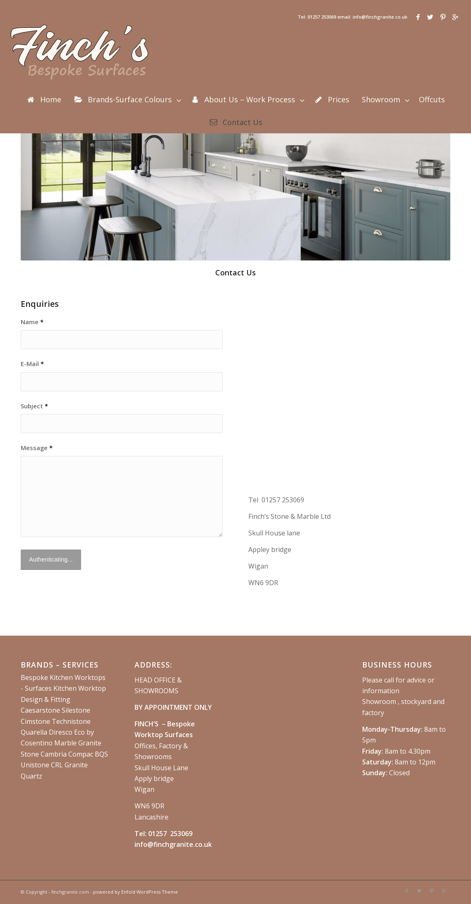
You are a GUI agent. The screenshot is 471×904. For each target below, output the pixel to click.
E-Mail (32, 363)
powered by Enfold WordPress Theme (135, 892)
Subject (34, 406)
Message (37, 448)
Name (32, 322)
